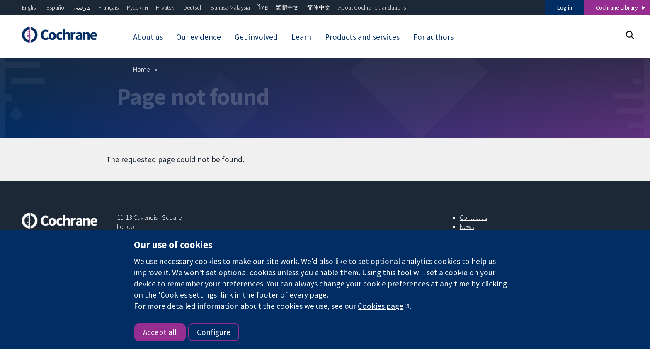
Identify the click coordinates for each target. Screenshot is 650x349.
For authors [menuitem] (433, 37)
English (30, 7)
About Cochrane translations (372, 7)
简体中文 (318, 7)
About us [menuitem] (148, 37)
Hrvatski (165, 7)
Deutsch (193, 7)
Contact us (473, 217)
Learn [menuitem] (301, 37)
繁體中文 (287, 7)
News (467, 226)
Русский (137, 7)
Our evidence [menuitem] (198, 37)
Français (109, 7)
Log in (564, 7)
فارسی (82, 7)
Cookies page (380, 306)
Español (55, 7)
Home (141, 69)
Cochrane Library (617, 7)
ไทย (263, 7)
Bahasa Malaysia (230, 7)
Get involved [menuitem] (256, 37)
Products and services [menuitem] (362, 37)
